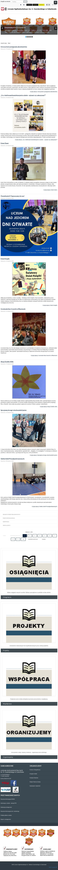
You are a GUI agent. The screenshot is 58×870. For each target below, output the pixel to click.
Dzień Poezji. (6, 521)
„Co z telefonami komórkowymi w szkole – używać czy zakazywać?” (23, 95)
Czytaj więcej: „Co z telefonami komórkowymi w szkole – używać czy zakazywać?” (36, 139)
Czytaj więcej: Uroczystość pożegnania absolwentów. (43, 91)
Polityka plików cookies (6, 815)
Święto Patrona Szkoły (35, 781)
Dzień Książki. (5, 259)
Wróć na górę (53, 867)
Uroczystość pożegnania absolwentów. (14, 47)
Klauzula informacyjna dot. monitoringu (10, 811)
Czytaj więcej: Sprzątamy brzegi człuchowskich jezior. (43, 455)
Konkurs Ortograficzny (35, 769)
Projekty (6, 650)
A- (52, 4)
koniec (44, 539)
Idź (25, 1)
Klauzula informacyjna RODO (8, 799)
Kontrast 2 (35, 4)
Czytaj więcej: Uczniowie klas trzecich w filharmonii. (44, 355)
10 (23, 539)
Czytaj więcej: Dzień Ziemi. (50, 190)
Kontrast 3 (41, 4)
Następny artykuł (33, 539)
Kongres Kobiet (33, 773)
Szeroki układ (49, 5)
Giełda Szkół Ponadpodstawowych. (13, 459)
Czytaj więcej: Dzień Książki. (50, 305)
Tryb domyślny (20, 4)
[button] (2, 28)
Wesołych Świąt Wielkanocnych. (11, 514)
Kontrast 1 (29, 4)
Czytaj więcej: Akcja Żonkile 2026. (48, 406)
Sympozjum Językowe (35, 786)
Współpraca (7, 704)
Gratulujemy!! (7, 525)
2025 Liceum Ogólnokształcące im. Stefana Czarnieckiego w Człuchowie (29, 864)
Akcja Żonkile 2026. (7, 362)
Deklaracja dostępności (6, 807)
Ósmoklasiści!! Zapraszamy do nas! (12, 196)
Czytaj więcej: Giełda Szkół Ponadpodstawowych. (44, 506)
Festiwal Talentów (34, 777)
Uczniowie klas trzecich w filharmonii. (13, 309)
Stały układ (47, 5)
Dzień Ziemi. (5, 143)
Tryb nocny (23, 4)
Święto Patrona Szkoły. (9, 518)
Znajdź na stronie (5, 1)
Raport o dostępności (6, 819)
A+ (55, 4)
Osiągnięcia (7, 597)
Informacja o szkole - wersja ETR (9, 803)
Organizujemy (8, 757)
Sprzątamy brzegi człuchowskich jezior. (14, 410)
